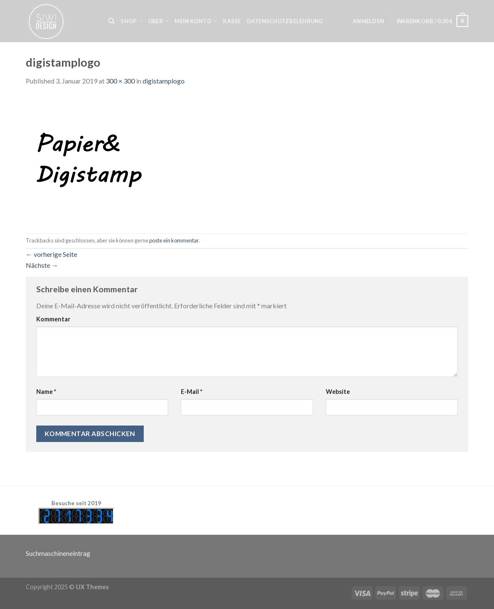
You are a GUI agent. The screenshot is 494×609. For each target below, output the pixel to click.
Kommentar (53, 319)
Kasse (232, 21)
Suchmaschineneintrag (58, 553)
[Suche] (111, 21)
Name (46, 391)
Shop (131, 21)
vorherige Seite (51, 254)
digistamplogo (163, 81)
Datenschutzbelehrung (285, 21)
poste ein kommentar (174, 240)
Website (338, 391)
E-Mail (191, 391)
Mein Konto (196, 21)
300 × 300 (120, 81)
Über (158, 21)
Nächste (42, 265)
